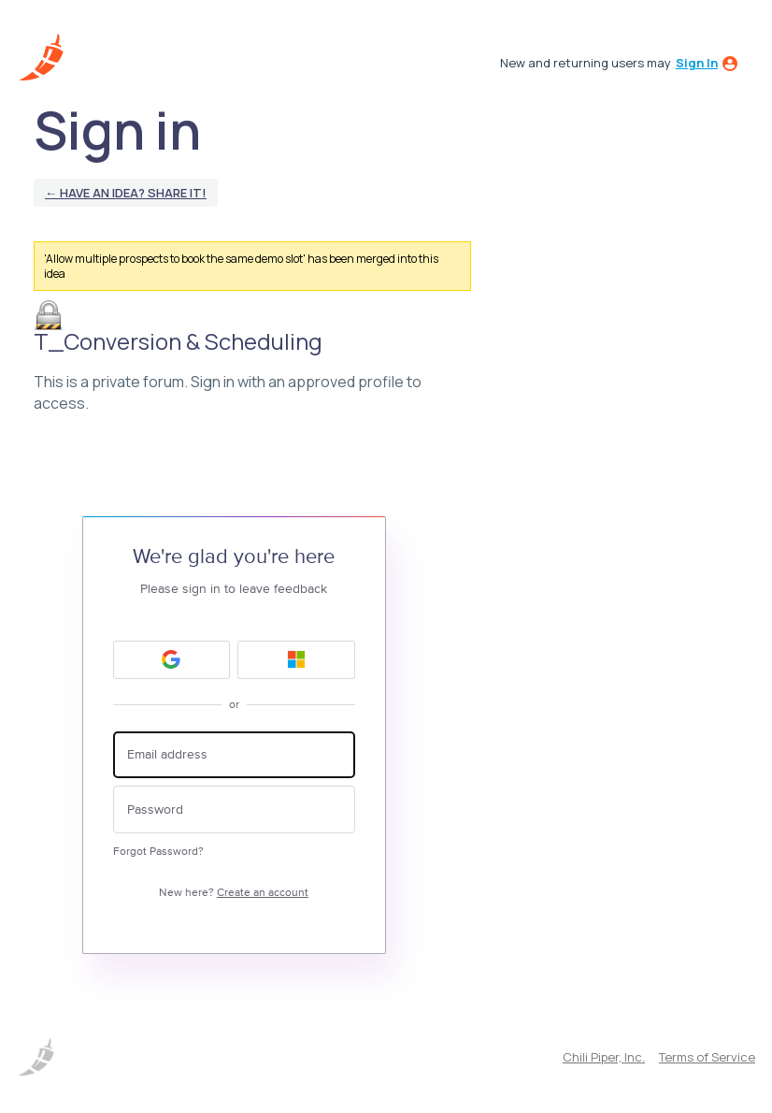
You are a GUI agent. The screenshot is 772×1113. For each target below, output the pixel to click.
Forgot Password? (158, 852)
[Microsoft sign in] (296, 660)
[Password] (234, 809)
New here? (233, 893)
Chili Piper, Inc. (604, 1056)
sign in (697, 62)
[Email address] (234, 755)
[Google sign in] (172, 660)
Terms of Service (707, 1056)
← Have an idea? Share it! (126, 192)
